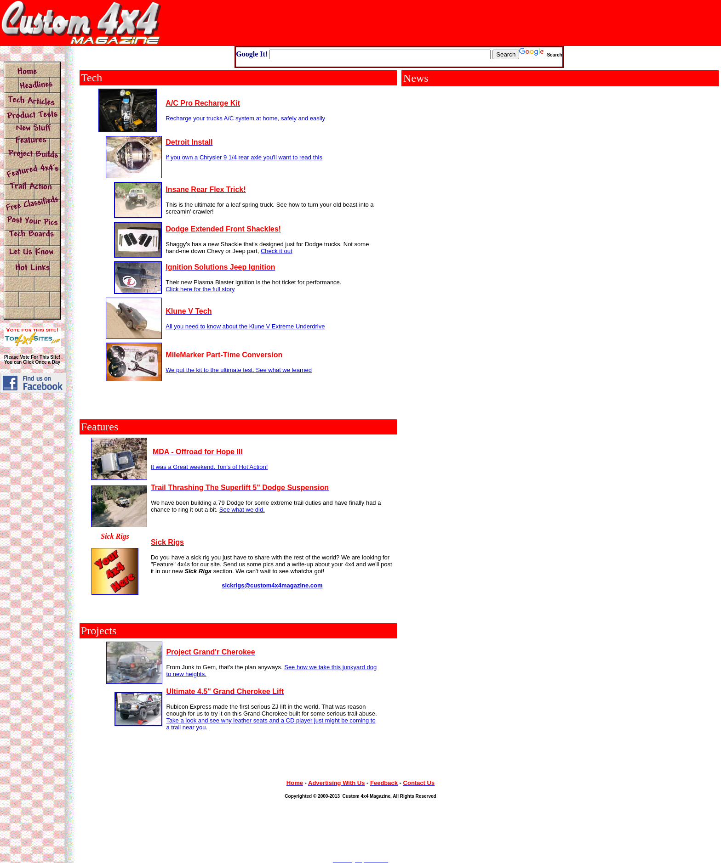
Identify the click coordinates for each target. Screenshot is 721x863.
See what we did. (242, 509)
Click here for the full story (200, 289)
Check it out (276, 251)
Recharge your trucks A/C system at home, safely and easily (245, 118)
